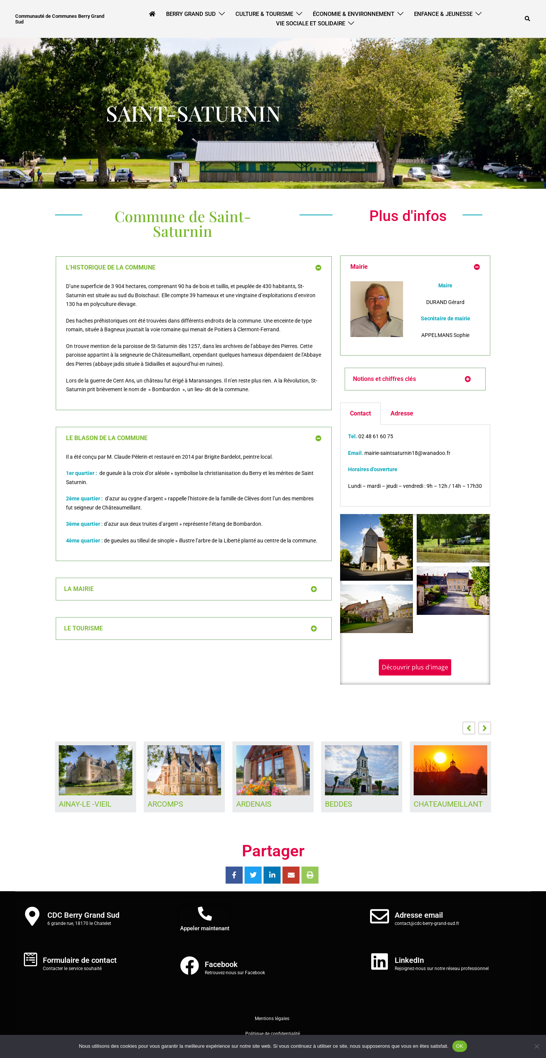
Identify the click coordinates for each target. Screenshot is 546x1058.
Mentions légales (272, 1018)
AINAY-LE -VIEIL (85, 804)
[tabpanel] (415, 465)
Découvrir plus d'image (415, 667)
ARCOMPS (165, 804)
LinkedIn (409, 960)
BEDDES (338, 804)
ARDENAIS (253, 804)
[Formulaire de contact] (30, 959)
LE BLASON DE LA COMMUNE (106, 438)
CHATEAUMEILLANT (448, 804)
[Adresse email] (379, 916)
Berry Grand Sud (191, 14)
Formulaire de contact (80, 960)
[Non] (536, 1046)
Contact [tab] (360, 413)
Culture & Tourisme (264, 14)
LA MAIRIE (79, 588)
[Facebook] (189, 965)
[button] (528, 19)
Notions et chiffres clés (384, 378)
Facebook (221, 964)
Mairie (359, 266)
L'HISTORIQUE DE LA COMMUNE (110, 267)
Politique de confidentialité (273, 1033)
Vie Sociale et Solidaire (310, 23)
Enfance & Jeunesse (443, 14)
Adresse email (419, 915)
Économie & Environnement (353, 14)
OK (459, 1046)
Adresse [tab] (402, 413)
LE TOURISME (83, 628)
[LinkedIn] (379, 961)
